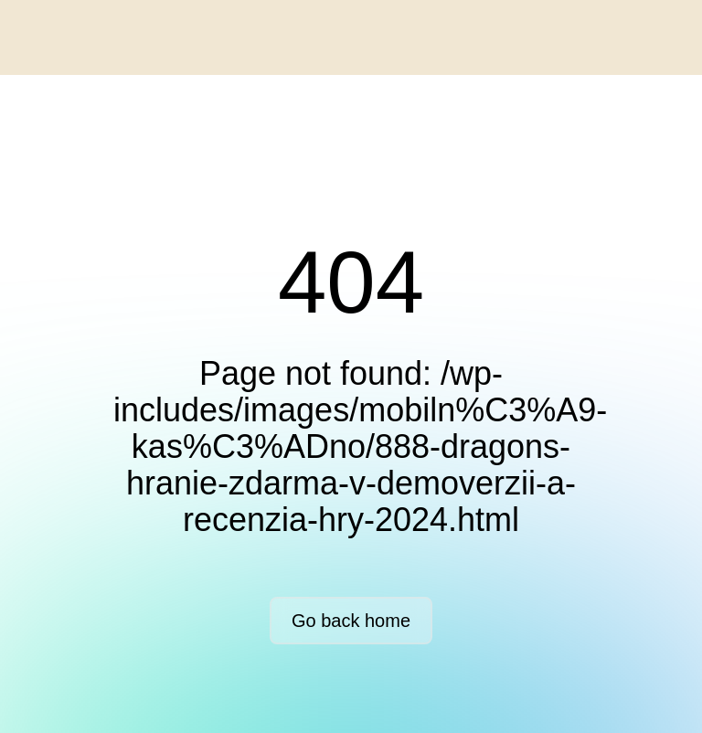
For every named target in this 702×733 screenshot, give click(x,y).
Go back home (351, 621)
